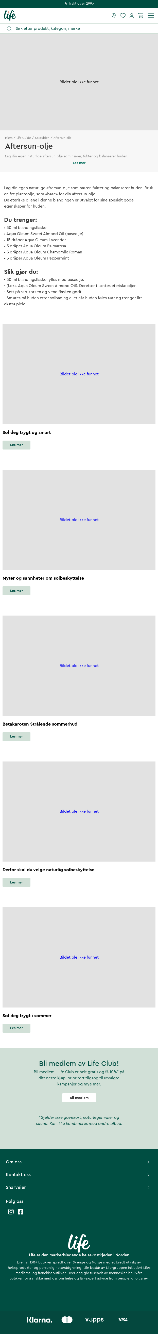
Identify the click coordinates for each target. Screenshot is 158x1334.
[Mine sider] (132, 15)
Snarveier (78, 1187)
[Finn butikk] (114, 15)
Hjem (8, 137)
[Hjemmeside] (10, 15)
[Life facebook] (20, 1214)
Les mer (16, 445)
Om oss (78, 1162)
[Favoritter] (123, 15)
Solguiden (42, 137)
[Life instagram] (11, 1214)
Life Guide (23, 137)
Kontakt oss (78, 1174)
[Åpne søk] (81, 28)
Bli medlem (79, 1098)
